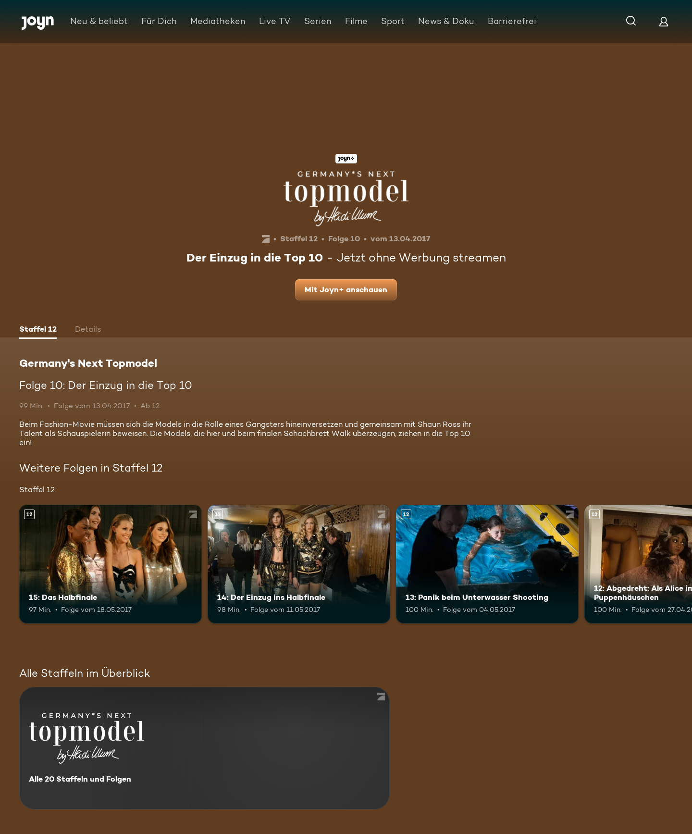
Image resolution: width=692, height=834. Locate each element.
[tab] (38, 330)
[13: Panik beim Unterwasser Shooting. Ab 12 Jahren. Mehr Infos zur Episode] (487, 564)
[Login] (663, 21)
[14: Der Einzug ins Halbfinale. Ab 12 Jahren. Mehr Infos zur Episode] (299, 564)
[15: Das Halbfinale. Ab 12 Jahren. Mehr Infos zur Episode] (110, 564)
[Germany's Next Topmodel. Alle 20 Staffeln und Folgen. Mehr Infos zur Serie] (204, 748)
